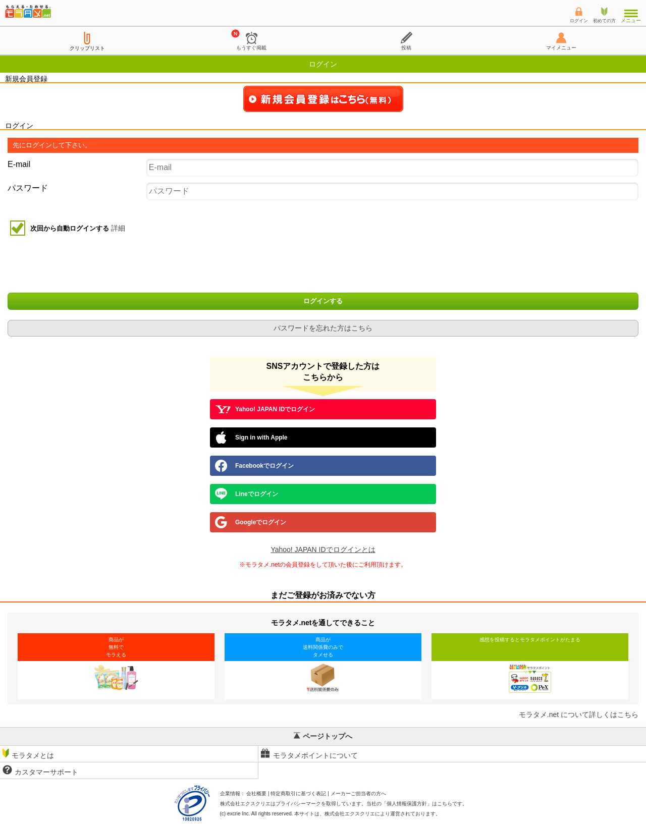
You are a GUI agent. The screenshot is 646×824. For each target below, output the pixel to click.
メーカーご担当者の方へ (358, 793)
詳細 (118, 228)
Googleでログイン (250, 522)
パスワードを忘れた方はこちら (323, 328)
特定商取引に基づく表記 (298, 793)
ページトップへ (323, 736)
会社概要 (256, 793)
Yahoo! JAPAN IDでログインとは (323, 549)
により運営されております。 (383, 813)
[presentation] (324, 265)
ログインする (323, 301)
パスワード (28, 188)
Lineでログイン (246, 494)
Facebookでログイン (254, 466)
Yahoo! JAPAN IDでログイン (265, 409)
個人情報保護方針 (407, 803)
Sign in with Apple (251, 437)
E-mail (19, 164)
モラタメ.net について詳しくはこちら (578, 714)
